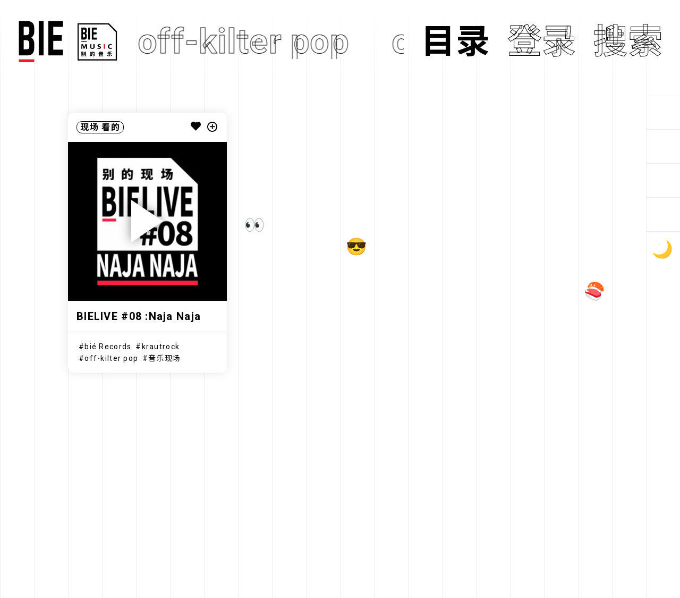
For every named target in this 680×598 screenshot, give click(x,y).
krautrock (161, 346)
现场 (89, 127)
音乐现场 (164, 358)
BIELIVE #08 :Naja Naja (138, 316)
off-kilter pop (111, 358)
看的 (110, 127)
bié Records (107, 346)
